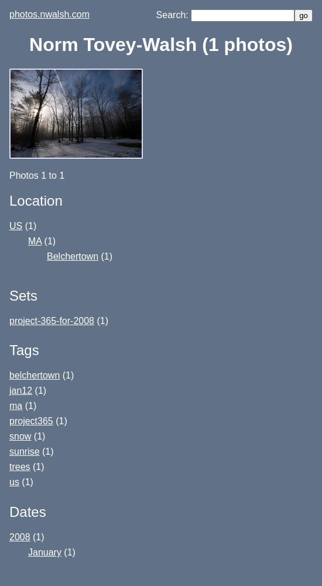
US (15, 226)
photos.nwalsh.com (49, 14)
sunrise (24, 451)
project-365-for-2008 (51, 321)
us (14, 482)
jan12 (20, 391)
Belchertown (72, 256)
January (44, 552)
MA (35, 241)
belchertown (34, 375)
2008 (19, 537)
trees (19, 467)
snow (20, 436)
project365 (31, 421)
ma (15, 406)
